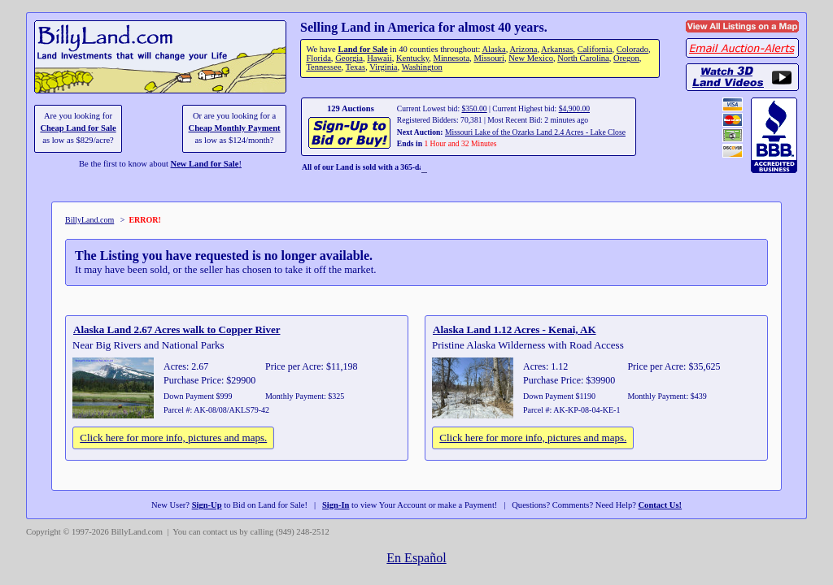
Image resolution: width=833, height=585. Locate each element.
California (595, 49)
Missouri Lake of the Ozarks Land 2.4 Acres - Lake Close (535, 132)
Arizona (523, 49)
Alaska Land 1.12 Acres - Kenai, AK (514, 329)
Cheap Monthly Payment (235, 128)
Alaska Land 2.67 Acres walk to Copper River (176, 329)
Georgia (349, 58)
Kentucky (412, 58)
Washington (422, 67)
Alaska (493, 49)
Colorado (632, 49)
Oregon (626, 58)
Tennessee (323, 67)
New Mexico (530, 58)
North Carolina (583, 58)
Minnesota (452, 58)
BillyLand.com (89, 219)
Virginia (383, 67)
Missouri (488, 58)
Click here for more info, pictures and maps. (173, 437)
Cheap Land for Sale (78, 128)
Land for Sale (362, 49)
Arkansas (557, 49)
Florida (318, 58)
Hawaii (379, 58)
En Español (416, 558)
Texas (355, 67)
